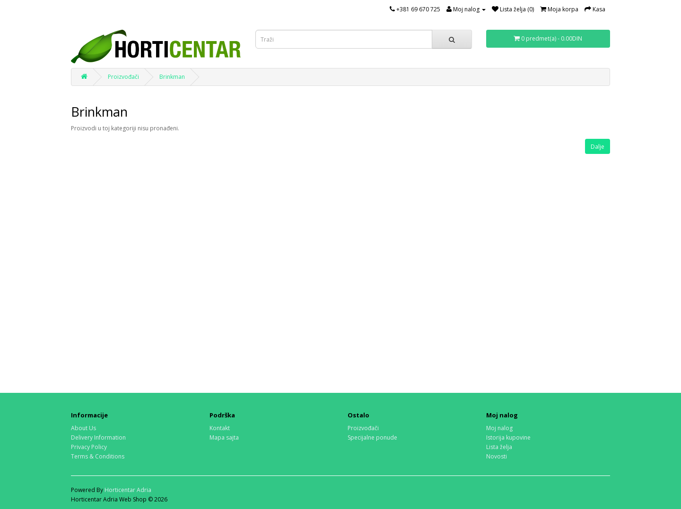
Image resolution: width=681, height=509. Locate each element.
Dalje (597, 147)
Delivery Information (98, 437)
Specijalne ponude (372, 437)
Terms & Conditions (97, 456)
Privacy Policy (89, 447)
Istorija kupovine (508, 437)
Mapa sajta (224, 437)
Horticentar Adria (128, 490)
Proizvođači (123, 77)
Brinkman (172, 77)
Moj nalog (499, 428)
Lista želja (499, 447)
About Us (83, 428)
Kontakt (220, 428)
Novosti (496, 456)
